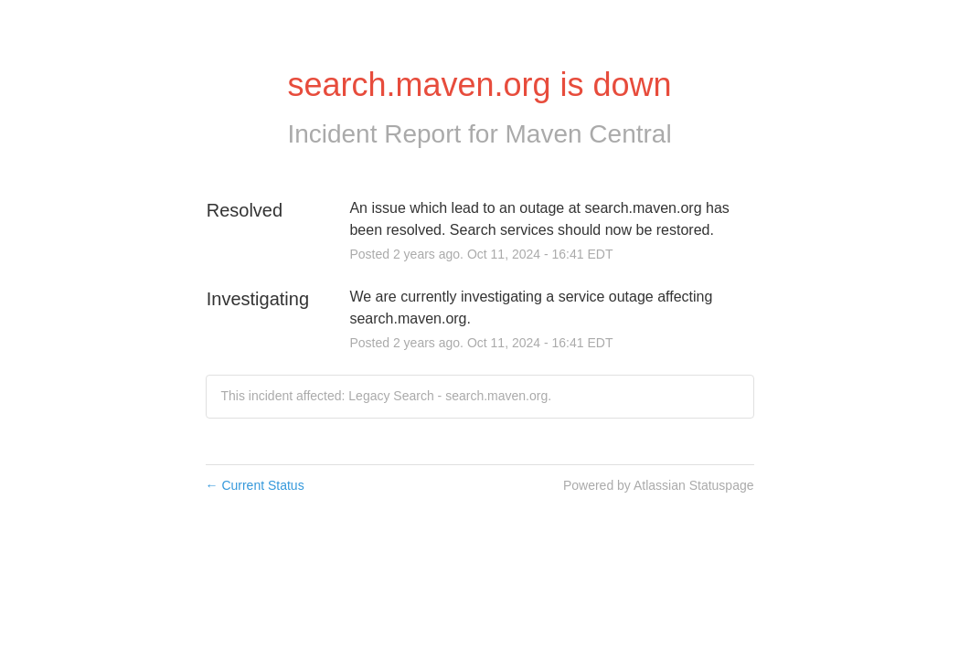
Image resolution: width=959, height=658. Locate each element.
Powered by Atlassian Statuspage (658, 485)
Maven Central (589, 134)
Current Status (255, 485)
